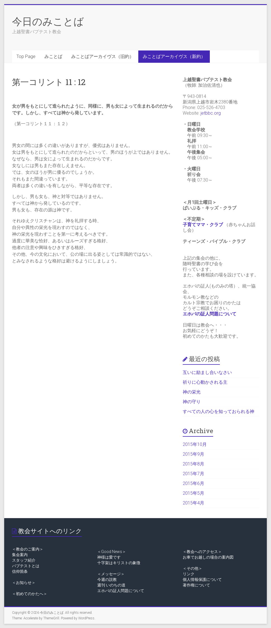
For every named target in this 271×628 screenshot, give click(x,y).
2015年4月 (193, 503)
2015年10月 (195, 444)
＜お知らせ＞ (23, 582)
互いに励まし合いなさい (207, 372)
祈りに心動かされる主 (205, 382)
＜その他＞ (192, 568)
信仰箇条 (20, 571)
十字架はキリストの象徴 (118, 563)
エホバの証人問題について (209, 314)
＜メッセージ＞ (111, 574)
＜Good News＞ (111, 551)
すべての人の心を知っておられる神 (218, 411)
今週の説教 (107, 579)
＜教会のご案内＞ (27, 549)
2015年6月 (193, 483)
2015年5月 (193, 493)
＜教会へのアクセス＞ (202, 551)
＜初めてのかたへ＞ (29, 593)
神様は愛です (109, 557)
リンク (188, 574)
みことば (53, 56)
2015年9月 (193, 454)
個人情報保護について (202, 579)
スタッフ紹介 (23, 560)
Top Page (25, 56)
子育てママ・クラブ (203, 224)
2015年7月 (193, 473)
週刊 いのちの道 (111, 585)
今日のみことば (48, 21)
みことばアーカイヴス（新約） (174, 56)
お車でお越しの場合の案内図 (208, 557)
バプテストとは (25, 566)
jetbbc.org (211, 113)
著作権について (196, 585)
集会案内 (20, 554)
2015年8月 (193, 464)
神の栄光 (192, 392)
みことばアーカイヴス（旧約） (102, 56)
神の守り (192, 401)
